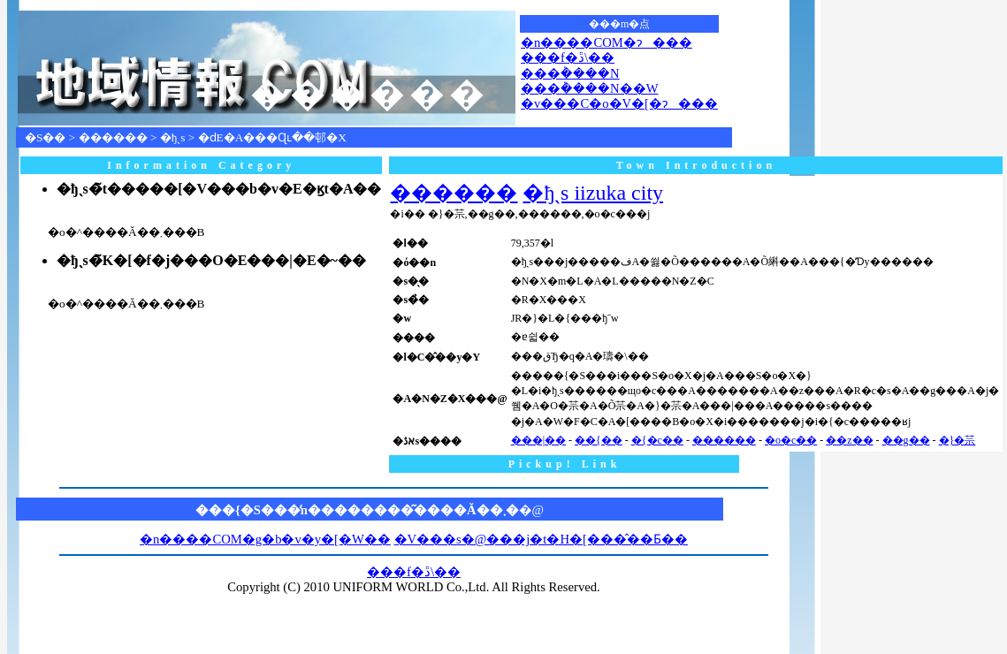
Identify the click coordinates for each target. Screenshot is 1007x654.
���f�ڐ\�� (567, 57)
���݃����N (570, 73)
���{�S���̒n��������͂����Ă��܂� (357, 510)
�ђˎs (173, 137)
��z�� (849, 440)
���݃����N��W (589, 88)
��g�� (906, 440)
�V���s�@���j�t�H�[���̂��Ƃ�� (541, 539)
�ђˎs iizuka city (593, 192)
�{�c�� (657, 440)
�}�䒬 (957, 440)
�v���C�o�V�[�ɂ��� (619, 103)
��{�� (598, 440)
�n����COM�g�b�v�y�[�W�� (265, 539)
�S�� (45, 137)
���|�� (538, 440)
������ (113, 137)
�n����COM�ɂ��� (606, 42)
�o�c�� (791, 440)
